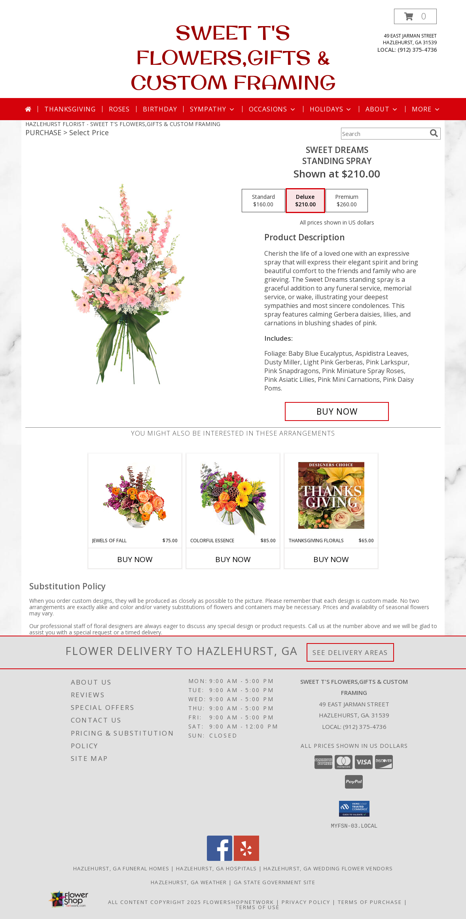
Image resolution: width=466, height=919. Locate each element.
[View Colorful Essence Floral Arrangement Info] (233, 495)
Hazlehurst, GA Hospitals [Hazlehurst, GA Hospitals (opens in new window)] (216, 868)
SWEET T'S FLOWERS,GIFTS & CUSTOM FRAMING (233, 57)
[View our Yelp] (246, 858)
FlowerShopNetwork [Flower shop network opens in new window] (238, 901)
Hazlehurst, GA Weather (189, 881)
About (382, 109)
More (426, 109)
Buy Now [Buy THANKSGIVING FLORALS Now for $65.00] (331, 559)
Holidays (331, 109)
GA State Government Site (274, 881)
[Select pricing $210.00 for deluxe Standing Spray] (305, 200)
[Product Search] (383, 133)
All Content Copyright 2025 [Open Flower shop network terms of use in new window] (154, 901)
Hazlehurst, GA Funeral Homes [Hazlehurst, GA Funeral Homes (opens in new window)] (121, 868)
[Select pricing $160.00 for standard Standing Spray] (263, 200)
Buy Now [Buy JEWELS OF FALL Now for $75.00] (135, 559)
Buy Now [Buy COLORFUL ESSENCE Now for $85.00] (233, 559)
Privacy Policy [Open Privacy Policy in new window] (306, 901)
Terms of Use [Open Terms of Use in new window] (258, 906)
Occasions (273, 109)
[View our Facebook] (219, 858)
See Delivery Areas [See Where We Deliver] (350, 652)
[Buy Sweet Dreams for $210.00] (337, 411)
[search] (434, 133)
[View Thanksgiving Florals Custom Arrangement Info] (331, 495)
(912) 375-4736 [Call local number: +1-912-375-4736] (417, 49)
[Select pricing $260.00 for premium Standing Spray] (346, 200)
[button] (415, 16)
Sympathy (212, 109)
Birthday (160, 109)
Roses (119, 109)
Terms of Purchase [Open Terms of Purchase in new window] (370, 901)
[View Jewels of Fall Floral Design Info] (135, 495)
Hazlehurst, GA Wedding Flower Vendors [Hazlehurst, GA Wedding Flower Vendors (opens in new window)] (328, 868)
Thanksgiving (70, 109)
